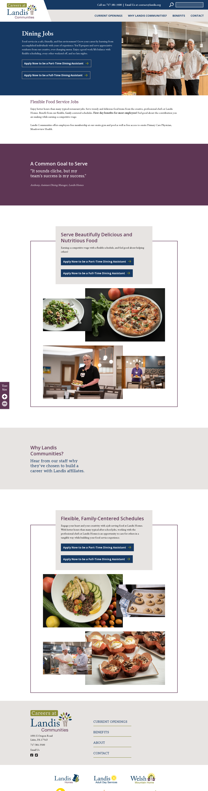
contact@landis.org (150, 5)
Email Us (35, 750)
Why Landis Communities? (147, 15)
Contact (197, 15)
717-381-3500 (114, 5)
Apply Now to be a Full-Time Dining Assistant (55, 75)
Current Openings (108, 15)
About (99, 743)
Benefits (178, 15)
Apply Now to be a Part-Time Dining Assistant (55, 63)
